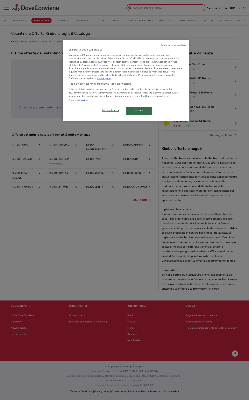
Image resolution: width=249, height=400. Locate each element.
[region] (126, 80)
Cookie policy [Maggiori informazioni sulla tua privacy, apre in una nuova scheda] (104, 78)
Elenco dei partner (78, 100)
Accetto (139, 110)
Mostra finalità (110, 110)
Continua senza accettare (173, 45)
